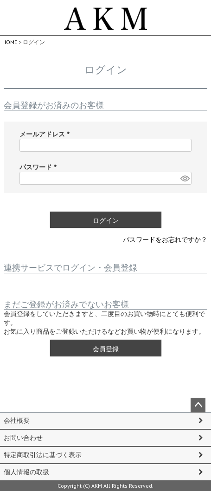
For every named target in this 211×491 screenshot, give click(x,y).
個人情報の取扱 (26, 472)
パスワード (39, 167)
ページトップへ (198, 405)
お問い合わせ (23, 437)
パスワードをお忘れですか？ (165, 239)
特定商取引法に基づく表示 (43, 455)
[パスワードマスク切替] (184, 178)
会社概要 (17, 420)
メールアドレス (46, 134)
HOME (9, 42)
